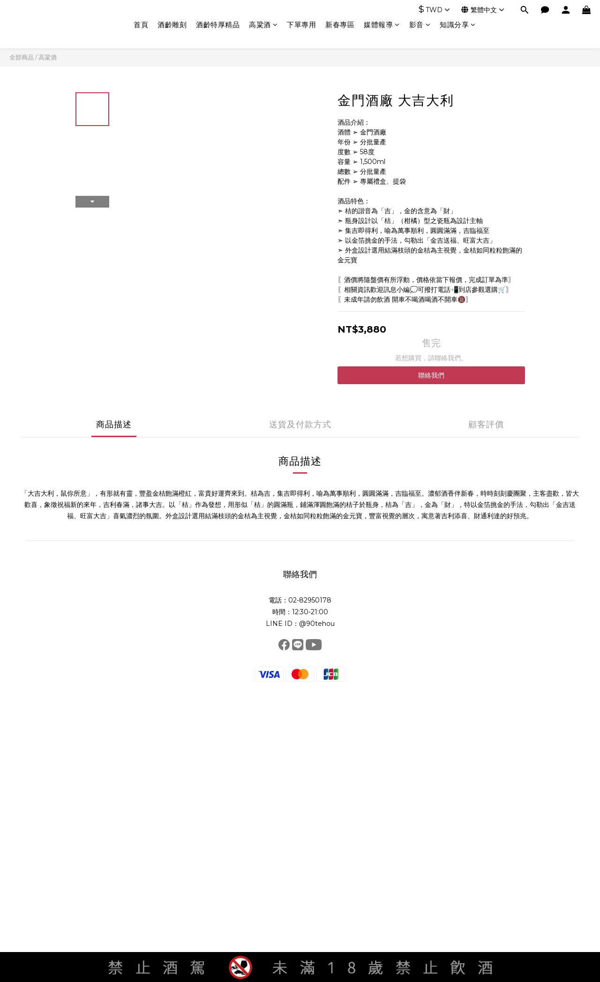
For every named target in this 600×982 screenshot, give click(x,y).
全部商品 (21, 57)
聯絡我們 (431, 375)
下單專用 (301, 24)
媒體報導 (382, 24)
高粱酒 (263, 24)
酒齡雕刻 (172, 24)
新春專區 (339, 24)
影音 (420, 24)
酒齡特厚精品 (218, 24)
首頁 (141, 24)
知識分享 (458, 24)
